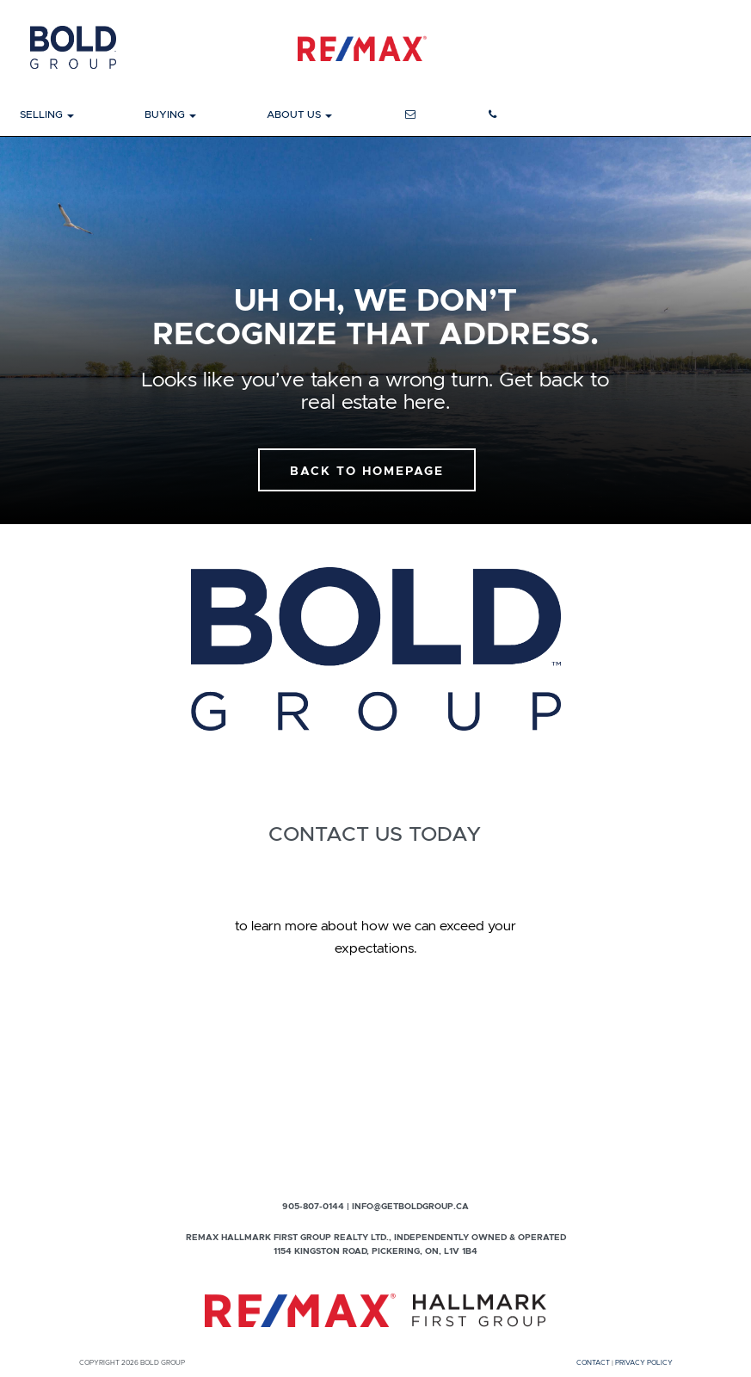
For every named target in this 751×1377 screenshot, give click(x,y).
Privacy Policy (644, 1362)
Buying (170, 114)
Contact (593, 1362)
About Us (299, 114)
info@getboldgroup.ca (410, 1206)
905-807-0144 (313, 1206)
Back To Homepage (367, 471)
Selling (47, 114)
